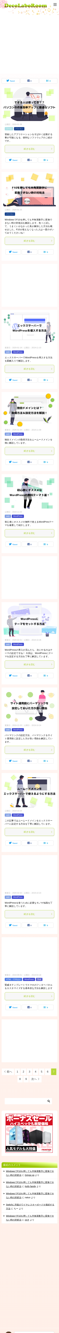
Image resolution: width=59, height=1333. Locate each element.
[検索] (28, 1101)
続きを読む (38, 149)
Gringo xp (29, 1175)
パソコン (19, 129)
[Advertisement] (29, 44)
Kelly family (30, 1186)
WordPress (17, 352)
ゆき (27, 1220)
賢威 (39, 979)
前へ (9, 1071)
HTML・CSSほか (13, 979)
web (8, 352)
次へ (34, 1079)
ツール (9, 129)
